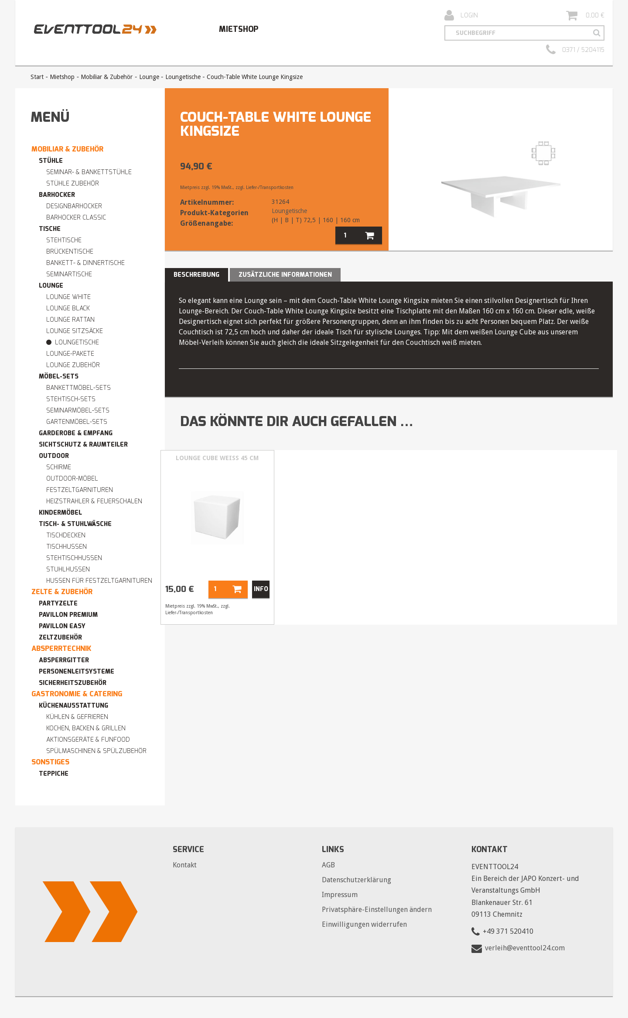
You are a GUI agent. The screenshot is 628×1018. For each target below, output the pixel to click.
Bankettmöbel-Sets (78, 388)
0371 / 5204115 (575, 50)
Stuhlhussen (68, 569)
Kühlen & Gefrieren (77, 717)
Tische (50, 229)
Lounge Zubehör (73, 365)
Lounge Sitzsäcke (74, 331)
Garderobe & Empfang (76, 433)
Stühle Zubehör (72, 183)
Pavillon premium (68, 615)
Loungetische (183, 76)
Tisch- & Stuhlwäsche (75, 524)
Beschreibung (196, 275)
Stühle (51, 161)
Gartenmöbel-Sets (76, 422)
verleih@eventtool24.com (525, 948)
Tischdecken (65, 535)
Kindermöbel (60, 513)
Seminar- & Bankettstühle (89, 172)
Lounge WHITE (68, 297)
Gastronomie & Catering (76, 693)
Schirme (58, 467)
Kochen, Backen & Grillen (86, 728)
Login (461, 16)
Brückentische (69, 252)
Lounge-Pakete (70, 354)
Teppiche (53, 774)
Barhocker (57, 195)
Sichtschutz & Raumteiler (83, 444)
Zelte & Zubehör (61, 591)
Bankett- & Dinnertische (85, 263)
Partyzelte (58, 603)
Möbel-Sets (58, 376)
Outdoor (54, 456)
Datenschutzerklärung (356, 880)
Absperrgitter (64, 660)
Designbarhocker (74, 206)
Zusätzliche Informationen (285, 275)
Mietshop (238, 29)
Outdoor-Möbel (72, 479)
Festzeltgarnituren (79, 490)
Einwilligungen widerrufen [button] (364, 924)
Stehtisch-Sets (71, 399)
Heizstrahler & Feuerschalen (94, 501)
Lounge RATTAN (70, 320)
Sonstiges (50, 762)
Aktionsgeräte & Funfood (88, 740)
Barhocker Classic (76, 217)
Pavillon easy (62, 626)
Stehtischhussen (74, 558)
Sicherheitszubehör (72, 683)
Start (37, 76)
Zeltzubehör (60, 637)
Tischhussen (66, 547)
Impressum (340, 895)
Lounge (149, 76)
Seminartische (69, 274)
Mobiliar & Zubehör (107, 76)
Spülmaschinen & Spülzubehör (96, 751)
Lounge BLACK (68, 308)
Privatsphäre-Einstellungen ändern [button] (377, 909)
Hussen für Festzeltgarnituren (99, 581)
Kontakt (185, 865)
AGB (328, 865)
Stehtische (64, 240)
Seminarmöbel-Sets (77, 410)
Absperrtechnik (61, 648)
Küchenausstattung (73, 706)
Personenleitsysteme (76, 671)
